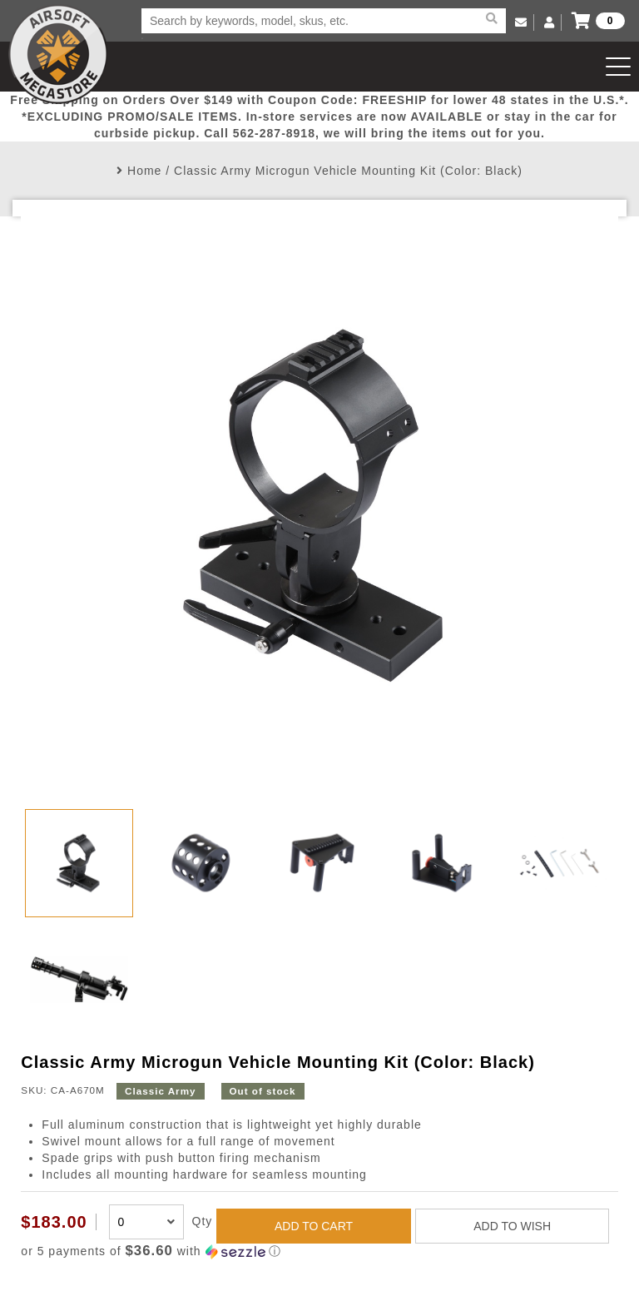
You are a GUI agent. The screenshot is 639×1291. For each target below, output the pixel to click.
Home (144, 170)
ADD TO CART (314, 1226)
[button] (319, 1251)
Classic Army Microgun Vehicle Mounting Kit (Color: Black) (348, 170)
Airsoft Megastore (58, 54)
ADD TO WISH (512, 1226)
